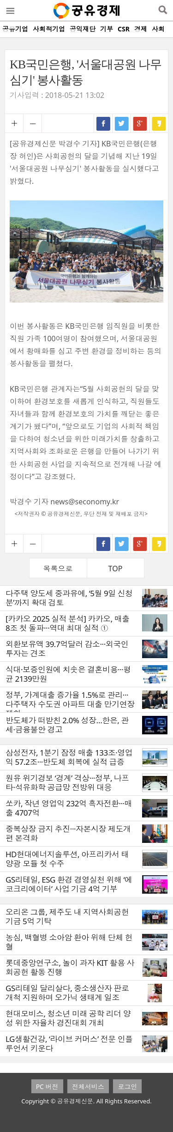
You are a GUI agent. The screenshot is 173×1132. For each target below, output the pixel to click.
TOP (115, 568)
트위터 (122, 123)
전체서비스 (88, 1086)
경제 (140, 28)
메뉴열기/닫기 (9, 10)
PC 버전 (47, 1086)
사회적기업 (49, 28)
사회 (158, 28)
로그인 (127, 1086)
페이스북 (103, 123)
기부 (106, 28)
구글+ (140, 123)
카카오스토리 (158, 123)
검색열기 (162, 10)
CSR (124, 28)
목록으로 (58, 568)
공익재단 (82, 28)
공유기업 (15, 28)
